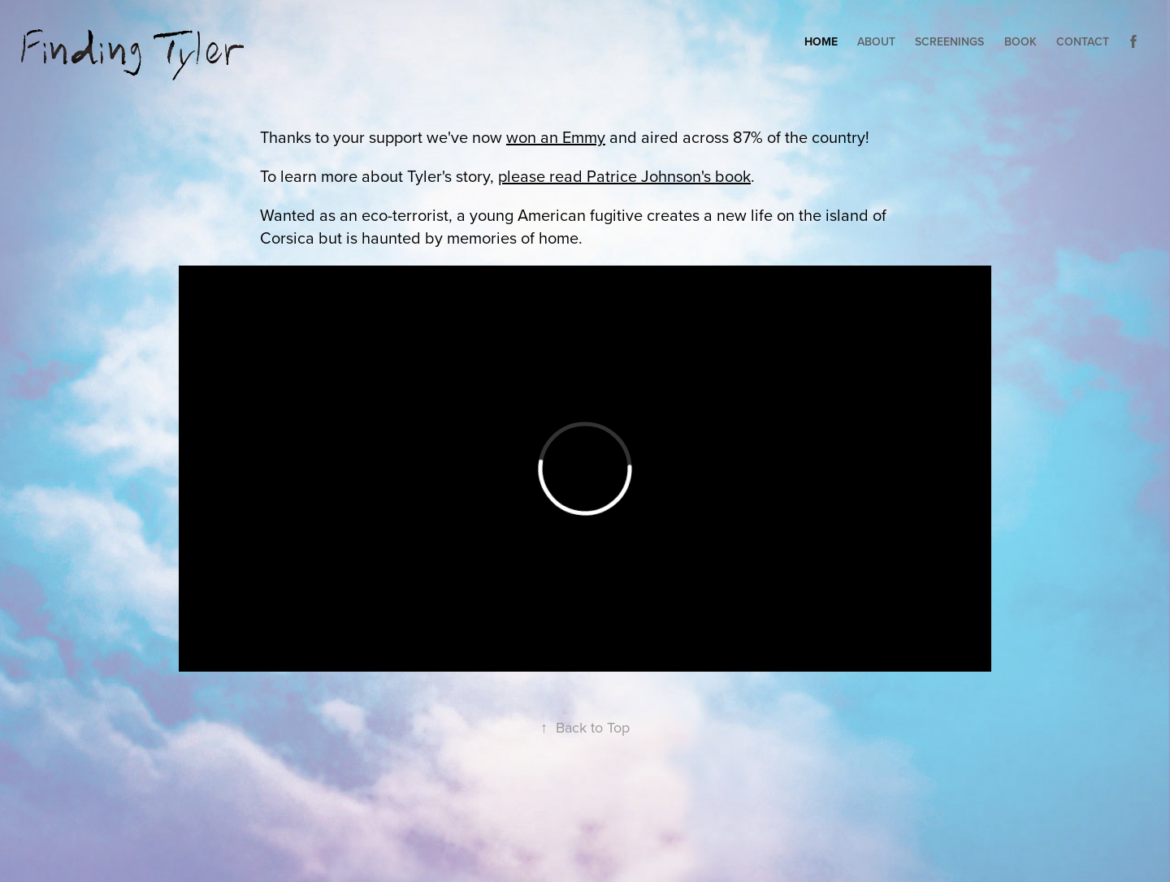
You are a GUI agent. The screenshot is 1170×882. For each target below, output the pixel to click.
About (876, 41)
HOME (821, 41)
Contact (1082, 41)
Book (1020, 41)
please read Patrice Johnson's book (624, 176)
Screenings (949, 41)
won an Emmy (555, 137)
